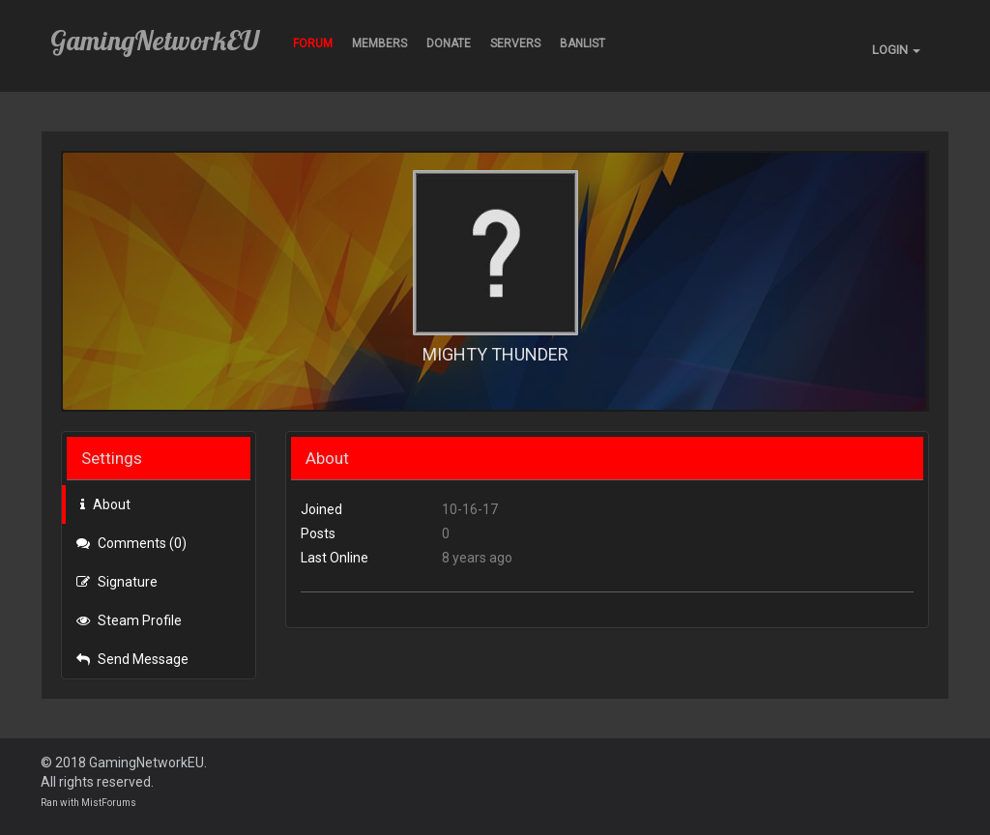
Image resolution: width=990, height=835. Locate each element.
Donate (448, 43)
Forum (313, 43)
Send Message (132, 659)
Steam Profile (129, 620)
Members (379, 43)
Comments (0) (131, 543)
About (105, 504)
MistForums (108, 802)
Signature (117, 582)
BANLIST (582, 43)
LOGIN (896, 50)
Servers (515, 43)
